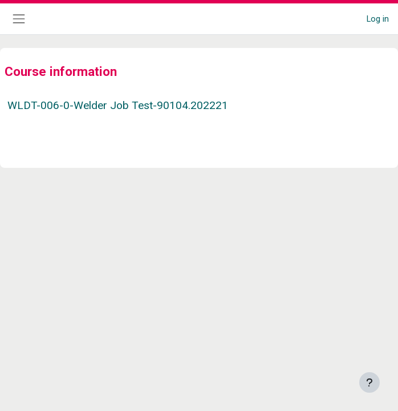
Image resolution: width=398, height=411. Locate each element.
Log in (378, 19)
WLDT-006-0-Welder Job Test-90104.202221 (117, 105)
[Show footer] (369, 382)
